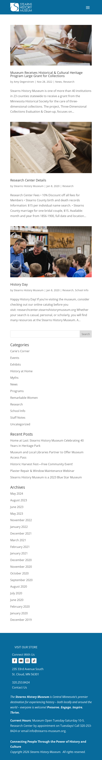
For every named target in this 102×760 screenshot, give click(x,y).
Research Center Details (28, 180)
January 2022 (19, 527)
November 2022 (21, 520)
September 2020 (21, 580)
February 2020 (20, 607)
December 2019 (21, 620)
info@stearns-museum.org (47, 731)
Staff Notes (17, 418)
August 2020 (18, 587)
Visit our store (26, 647)
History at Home (21, 371)
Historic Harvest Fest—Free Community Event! (41, 464)
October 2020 (19, 573)
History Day (19, 284)
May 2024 (16, 494)
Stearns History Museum (29, 186)
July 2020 (16, 593)
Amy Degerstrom (24, 81)
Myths (14, 378)
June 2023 (16, 507)
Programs (17, 391)
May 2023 (16, 514)
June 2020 (16, 600)
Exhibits (15, 364)
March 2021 (18, 540)
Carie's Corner (20, 351)
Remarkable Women (24, 398)
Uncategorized (20, 424)
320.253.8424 (21, 682)
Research (68, 81)
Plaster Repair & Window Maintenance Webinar (42, 471)
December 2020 (21, 560)
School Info (81, 290)
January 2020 (19, 613)
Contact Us (19, 687)
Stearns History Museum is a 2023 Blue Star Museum (46, 477)
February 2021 (20, 547)
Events (14, 358)
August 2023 (18, 500)
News (58, 81)
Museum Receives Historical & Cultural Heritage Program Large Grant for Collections (46, 74)
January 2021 (19, 553)
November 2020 (21, 567)
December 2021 (21, 533)
